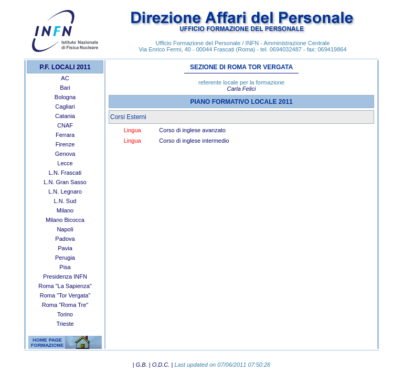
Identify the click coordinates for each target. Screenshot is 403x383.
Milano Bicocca (65, 220)
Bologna (65, 97)
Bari (65, 87)
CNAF (65, 125)
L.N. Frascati (65, 172)
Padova (65, 239)
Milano (65, 210)
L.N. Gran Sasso (65, 182)
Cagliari (65, 106)
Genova (65, 154)
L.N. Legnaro (65, 191)
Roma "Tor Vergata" (65, 295)
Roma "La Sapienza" (64, 286)
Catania (65, 116)
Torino (65, 314)
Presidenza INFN (65, 276)
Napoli (65, 229)
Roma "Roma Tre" (65, 305)
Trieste (64, 324)
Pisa (64, 267)
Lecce (64, 163)
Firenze (65, 144)
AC (65, 78)
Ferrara (65, 135)
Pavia (65, 248)
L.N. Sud (65, 201)
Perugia (65, 257)
